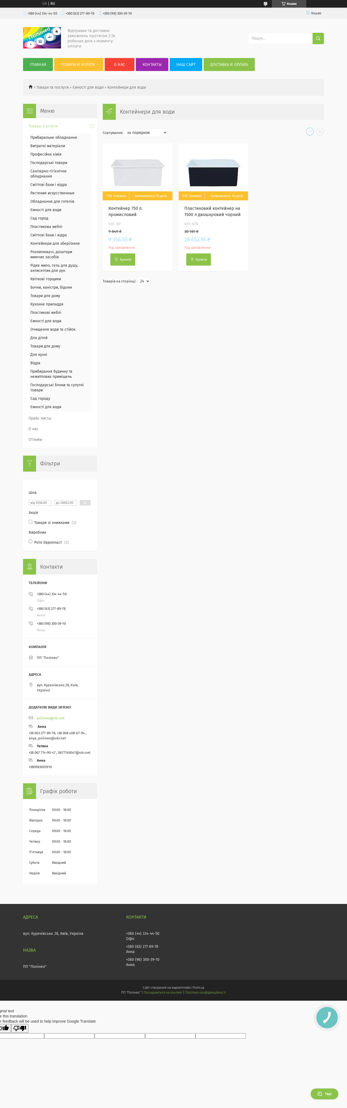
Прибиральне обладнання (53, 137)
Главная (38, 64)
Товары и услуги (78, 64)
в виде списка (320, 133)
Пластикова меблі (46, 226)
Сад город (39, 218)
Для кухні (38, 354)
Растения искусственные (52, 193)
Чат (324, 1093)
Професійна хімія (46, 154)
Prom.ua (198, 988)
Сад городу (40, 398)
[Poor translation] (19, 1028)
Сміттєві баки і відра (48, 184)
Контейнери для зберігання (55, 243)
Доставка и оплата (229, 64)
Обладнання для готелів (52, 201)
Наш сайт (185, 64)
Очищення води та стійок (52, 329)
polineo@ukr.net (51, 718)
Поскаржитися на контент (163, 992)
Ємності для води (88, 87)
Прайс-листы (39, 418)
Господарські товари (48, 162)
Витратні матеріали (47, 146)
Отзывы (35, 439)
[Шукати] (318, 38)
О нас (119, 64)
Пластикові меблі (45, 312)
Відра (35, 363)
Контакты (152, 64)
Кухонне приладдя (46, 304)
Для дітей (38, 338)
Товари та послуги (52, 87)
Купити (125, 259)
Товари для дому (45, 296)
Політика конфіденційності (205, 992)
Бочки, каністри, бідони (51, 287)
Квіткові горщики (45, 279)
